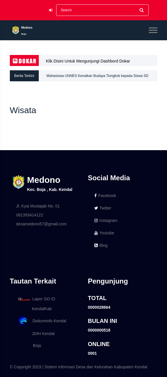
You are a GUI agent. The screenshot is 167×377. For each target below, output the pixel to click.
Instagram (106, 220)
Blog (101, 245)
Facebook (105, 195)
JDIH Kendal (35, 333)
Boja (28, 345)
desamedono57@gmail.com (41, 224)
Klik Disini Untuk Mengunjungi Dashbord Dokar (88, 61)
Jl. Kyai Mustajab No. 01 (38, 206)
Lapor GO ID (36, 299)
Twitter (102, 208)
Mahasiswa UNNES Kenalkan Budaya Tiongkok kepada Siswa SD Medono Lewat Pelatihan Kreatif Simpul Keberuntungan (97, 77)
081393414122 (29, 215)
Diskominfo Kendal (42, 321)
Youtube (104, 233)
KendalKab (34, 308)
